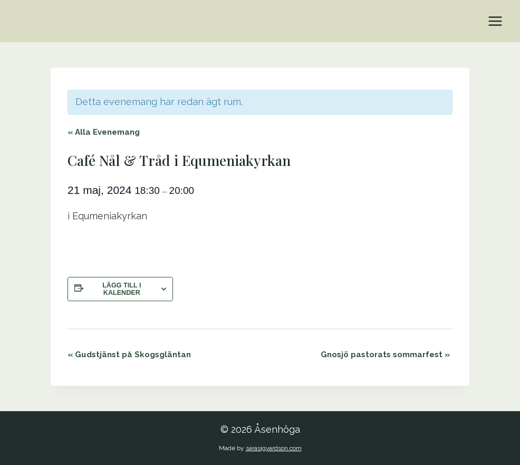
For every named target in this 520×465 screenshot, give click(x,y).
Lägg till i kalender (121, 289)
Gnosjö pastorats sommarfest (385, 354)
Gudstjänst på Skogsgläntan (129, 354)
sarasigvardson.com (274, 448)
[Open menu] (495, 21)
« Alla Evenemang (104, 132)
